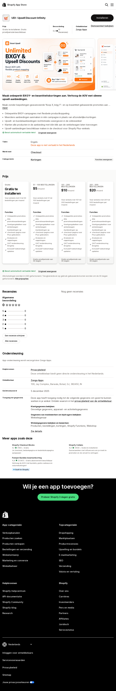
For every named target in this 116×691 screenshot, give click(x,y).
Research (7, 613)
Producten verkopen (13, 544)
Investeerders (66, 602)
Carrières (64, 596)
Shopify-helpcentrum (13, 591)
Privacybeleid (38, 369)
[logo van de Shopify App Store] (14, 5)
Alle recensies (11, 341)
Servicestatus (66, 629)
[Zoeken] (106, 4)
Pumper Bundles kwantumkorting (27, 458)
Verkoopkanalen (11, 532)
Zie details (36, 431)
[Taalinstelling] (20, 644)
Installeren (102, 18)
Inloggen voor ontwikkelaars (17, 653)
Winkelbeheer (9, 566)
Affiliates (64, 618)
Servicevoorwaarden (13, 660)
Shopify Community (12, 602)
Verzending (65, 566)
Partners (63, 613)
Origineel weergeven (47, 133)
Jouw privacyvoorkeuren (15, 682)
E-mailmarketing (67, 555)
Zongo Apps (81, 29)
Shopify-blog (9, 607)
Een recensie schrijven (15, 335)
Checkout (36, 152)
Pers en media (66, 607)
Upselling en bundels (70, 549)
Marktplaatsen (67, 538)
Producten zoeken (12, 538)
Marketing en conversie (15, 560)
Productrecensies (68, 544)
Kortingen (36, 159)
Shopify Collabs (76, 445)
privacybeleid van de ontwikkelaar (93, 401)
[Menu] (112, 4)
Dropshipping (66, 532)
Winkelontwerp (10, 555)
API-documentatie (12, 596)
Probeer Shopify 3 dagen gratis (58, 497)
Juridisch (64, 624)
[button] (29, 449)
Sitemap (6, 675)
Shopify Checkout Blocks (23, 445)
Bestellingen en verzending (17, 549)
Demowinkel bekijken (102, 26)
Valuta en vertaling (69, 571)
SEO (61, 560)
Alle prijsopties (22, 279)
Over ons (64, 591)
